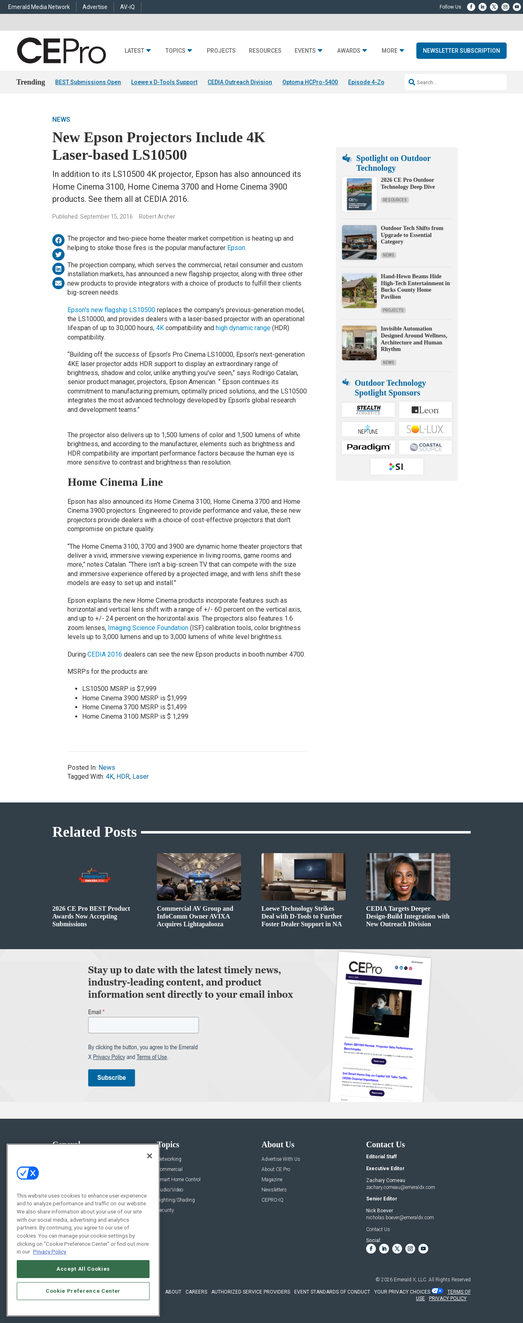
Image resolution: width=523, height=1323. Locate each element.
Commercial (170, 1169)
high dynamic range (243, 328)
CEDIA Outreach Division (240, 82)
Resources (265, 51)
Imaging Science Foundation (148, 628)
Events (305, 51)
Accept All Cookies (83, 1269)
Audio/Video (170, 1190)
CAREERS (196, 1292)
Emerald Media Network (39, 7)
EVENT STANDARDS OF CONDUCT (332, 1292)
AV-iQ (127, 7)
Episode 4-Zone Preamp (380, 82)
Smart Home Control (179, 1179)
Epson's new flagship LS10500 (111, 310)
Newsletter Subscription (461, 50)
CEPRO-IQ (273, 1200)
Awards (348, 51)
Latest (134, 51)
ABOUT (173, 1292)
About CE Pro (276, 1169)
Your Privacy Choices (402, 1292)
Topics (175, 51)
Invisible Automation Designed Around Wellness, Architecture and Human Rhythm (414, 339)
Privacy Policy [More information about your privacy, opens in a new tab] (49, 1252)
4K (160, 328)
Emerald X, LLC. (410, 1280)
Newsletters (274, 1190)
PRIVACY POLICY (448, 1298)
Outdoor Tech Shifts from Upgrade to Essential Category (412, 235)
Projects (221, 51)
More (390, 51)
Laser (140, 776)
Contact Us (378, 1229)
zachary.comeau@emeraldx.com (400, 1187)
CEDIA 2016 (104, 654)
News (61, 119)
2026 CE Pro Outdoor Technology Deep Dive (408, 183)
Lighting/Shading (176, 1200)
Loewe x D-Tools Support (164, 82)
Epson (236, 248)
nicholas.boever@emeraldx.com (400, 1217)
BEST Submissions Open (88, 82)
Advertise (95, 7)
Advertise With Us (281, 1159)
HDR (123, 776)
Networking (169, 1159)
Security (165, 1210)
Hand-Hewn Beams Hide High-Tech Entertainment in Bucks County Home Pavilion (415, 286)
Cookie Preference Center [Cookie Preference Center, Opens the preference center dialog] (83, 1291)
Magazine (272, 1179)
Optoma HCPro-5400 (310, 82)
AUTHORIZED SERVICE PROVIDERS (250, 1292)
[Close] (150, 1156)
